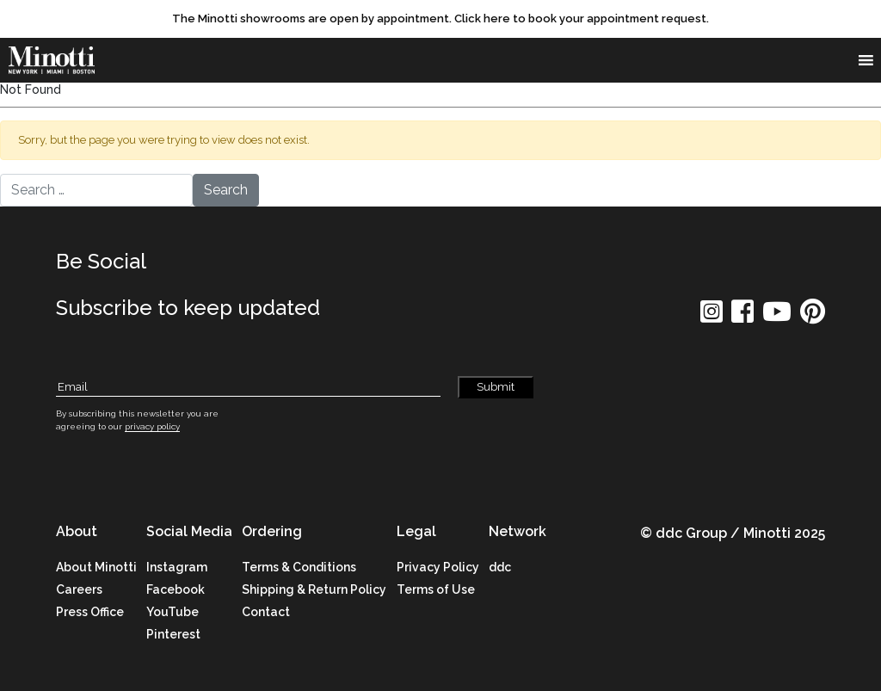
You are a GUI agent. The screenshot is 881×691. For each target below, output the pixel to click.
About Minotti (96, 567)
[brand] (56, 60)
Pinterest (173, 634)
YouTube (172, 612)
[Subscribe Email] (248, 388)
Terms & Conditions (299, 567)
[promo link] (440, 19)
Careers (79, 589)
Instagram (176, 567)
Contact (266, 612)
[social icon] (711, 317)
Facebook (175, 589)
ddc (500, 567)
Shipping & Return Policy (314, 589)
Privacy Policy (438, 567)
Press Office (90, 612)
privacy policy (152, 426)
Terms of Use (436, 589)
